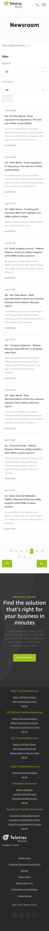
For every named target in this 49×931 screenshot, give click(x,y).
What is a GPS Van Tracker (24, 744)
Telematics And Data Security (24, 798)
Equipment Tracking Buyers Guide (24, 815)
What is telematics (24, 790)
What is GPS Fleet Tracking (24, 697)
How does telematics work (24, 794)
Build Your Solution (24, 658)
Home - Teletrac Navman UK (13, 45)
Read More (10, 145)
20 (42, 551)
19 (37, 551)
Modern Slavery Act (24, 883)
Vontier (7, 845)
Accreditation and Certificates (24, 889)
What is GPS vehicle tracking (24, 718)
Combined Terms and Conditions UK (25, 864)
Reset (7, 98)
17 (27, 551)
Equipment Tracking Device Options (24, 820)
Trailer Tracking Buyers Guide (24, 773)
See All (24, 706)
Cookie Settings (24, 896)
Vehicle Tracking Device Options (24, 723)
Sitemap (24, 870)
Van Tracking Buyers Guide (24, 749)
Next (42, 563)
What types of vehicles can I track (24, 727)
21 (19, 557)
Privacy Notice (24, 877)
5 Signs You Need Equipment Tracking (24, 824)
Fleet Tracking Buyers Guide (24, 701)
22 (24, 557)
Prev (7, 563)
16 (21, 551)
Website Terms (24, 858)
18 (32, 551)
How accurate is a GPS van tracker (24, 753)
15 (16, 551)
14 (11, 551)
